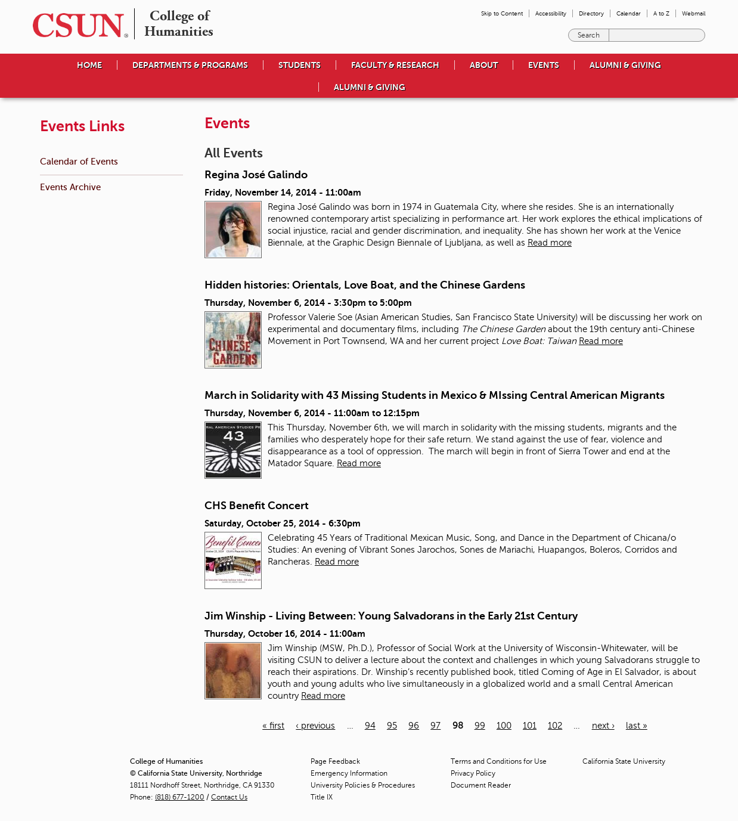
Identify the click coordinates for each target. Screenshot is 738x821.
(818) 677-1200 (179, 797)
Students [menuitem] (299, 65)
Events (543, 65)
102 (555, 725)
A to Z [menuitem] (661, 13)
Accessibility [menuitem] (550, 13)
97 (435, 725)
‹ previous (315, 725)
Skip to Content (502, 13)
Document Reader (481, 785)
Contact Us (229, 797)
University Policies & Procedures (363, 785)
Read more (550, 242)
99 (480, 725)
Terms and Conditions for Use (499, 761)
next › (603, 725)
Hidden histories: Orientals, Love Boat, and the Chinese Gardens (364, 285)
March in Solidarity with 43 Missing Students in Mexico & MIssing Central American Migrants (434, 395)
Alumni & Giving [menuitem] (625, 65)
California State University (623, 761)
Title (322, 797)
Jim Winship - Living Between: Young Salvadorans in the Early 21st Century (391, 616)
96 (413, 725)
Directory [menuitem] (591, 13)
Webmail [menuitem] (693, 13)
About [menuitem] (484, 65)
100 (504, 725)
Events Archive (70, 187)
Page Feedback (335, 761)
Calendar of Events (79, 161)
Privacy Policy (473, 773)
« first (273, 725)
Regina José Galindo (256, 175)
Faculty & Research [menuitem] (395, 65)
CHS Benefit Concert (256, 506)
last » (636, 725)
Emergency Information (349, 773)
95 (392, 725)
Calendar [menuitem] (628, 13)
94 (370, 725)
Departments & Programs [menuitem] (190, 65)
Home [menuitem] (89, 65)
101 (530, 725)
